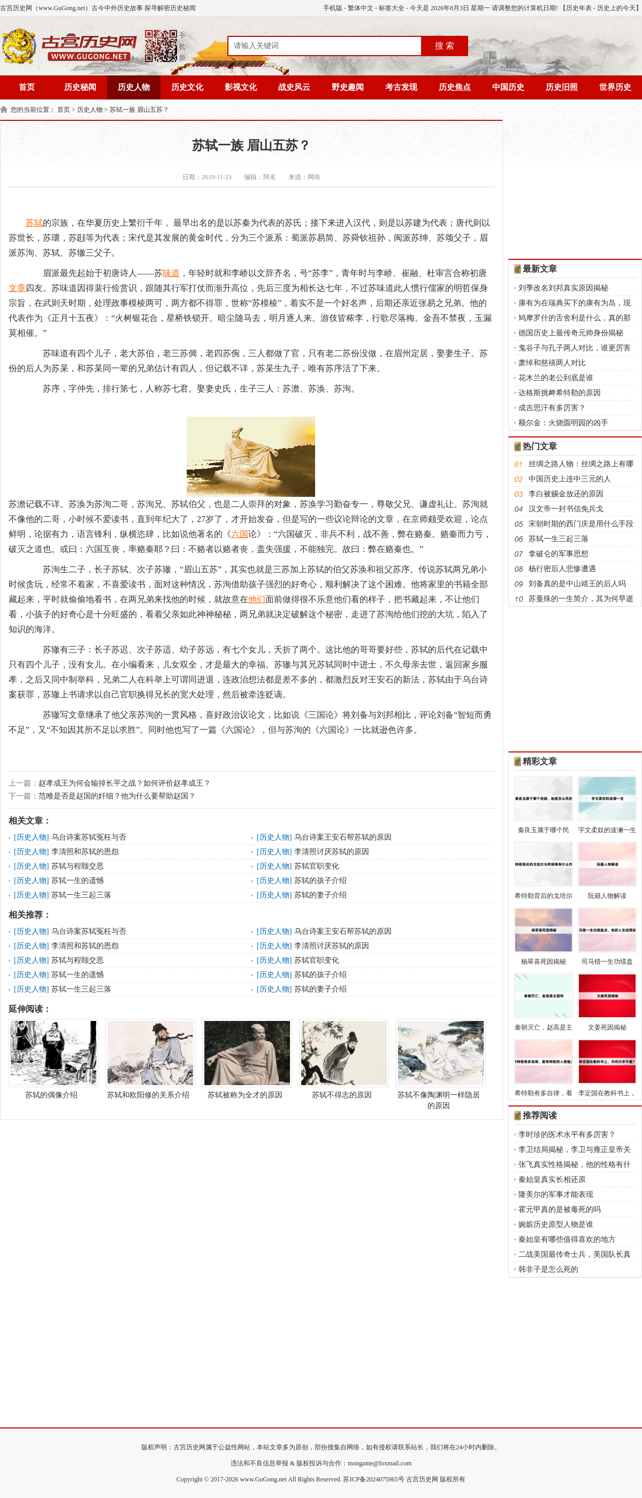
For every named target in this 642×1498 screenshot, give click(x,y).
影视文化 (241, 87)
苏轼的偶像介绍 (51, 1059)
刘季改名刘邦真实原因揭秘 (563, 288)
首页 (27, 87)
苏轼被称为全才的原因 (245, 1059)
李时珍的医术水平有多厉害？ (567, 1135)
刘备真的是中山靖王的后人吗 (577, 584)
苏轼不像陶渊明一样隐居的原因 (439, 1064)
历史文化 (187, 87)
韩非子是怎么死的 (548, 1269)
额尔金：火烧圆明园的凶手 (563, 423)
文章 (17, 288)
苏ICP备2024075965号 (373, 1479)
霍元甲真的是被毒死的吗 (559, 1209)
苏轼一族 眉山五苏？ (139, 109)
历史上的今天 (616, 8)
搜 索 (444, 45)
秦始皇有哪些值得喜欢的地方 (567, 1239)
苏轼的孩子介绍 (320, 881)
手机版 (332, 8)
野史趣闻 (348, 87)
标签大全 (391, 8)
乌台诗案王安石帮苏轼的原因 (343, 837)
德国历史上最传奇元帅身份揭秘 (570, 333)
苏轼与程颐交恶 (77, 866)
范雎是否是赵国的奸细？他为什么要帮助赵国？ (117, 796)
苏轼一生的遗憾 (77, 881)
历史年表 (579, 8)
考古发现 (401, 87)
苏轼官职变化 (316, 866)
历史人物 (134, 87)
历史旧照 (562, 87)
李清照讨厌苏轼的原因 (331, 852)
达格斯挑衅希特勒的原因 (559, 393)
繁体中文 (360, 8)
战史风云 (294, 87)
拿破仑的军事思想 (558, 554)
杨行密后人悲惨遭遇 (562, 569)
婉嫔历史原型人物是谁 (555, 1224)
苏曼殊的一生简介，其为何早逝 (581, 599)
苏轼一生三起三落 (81, 895)
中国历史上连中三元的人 (570, 479)
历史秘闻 (80, 87)
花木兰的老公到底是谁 (555, 378)
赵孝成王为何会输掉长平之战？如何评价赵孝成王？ (125, 783)
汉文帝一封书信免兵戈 (566, 509)
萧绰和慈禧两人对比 (552, 363)
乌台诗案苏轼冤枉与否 (88, 837)
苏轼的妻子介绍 (320, 895)
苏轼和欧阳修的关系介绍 (148, 1059)
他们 (256, 599)
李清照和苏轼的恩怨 (85, 852)
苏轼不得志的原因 (342, 1059)
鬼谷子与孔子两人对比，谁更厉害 (574, 348)
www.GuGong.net (263, 1479)
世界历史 (615, 87)
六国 (239, 534)
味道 (171, 273)
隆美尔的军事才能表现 (555, 1194)
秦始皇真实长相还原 (552, 1180)
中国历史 (508, 87)
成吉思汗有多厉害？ (552, 408)
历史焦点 (455, 87)
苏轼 (34, 222)
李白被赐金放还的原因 (566, 494)
